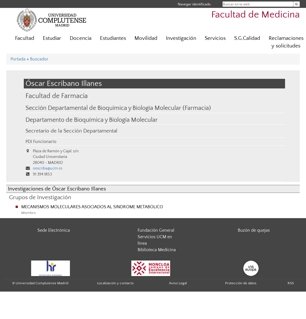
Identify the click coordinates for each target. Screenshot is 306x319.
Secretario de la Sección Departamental (71, 131)
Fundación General (156, 230)
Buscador (39, 59)
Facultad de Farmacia (56, 96)
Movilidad (145, 38)
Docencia (80, 38)
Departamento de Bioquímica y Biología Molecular (91, 120)
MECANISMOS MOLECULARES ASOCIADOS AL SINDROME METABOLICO (92, 206)
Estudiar (52, 38)
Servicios (215, 38)
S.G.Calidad (247, 38)
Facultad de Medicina (255, 15)
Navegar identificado (194, 4)
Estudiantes (113, 38)
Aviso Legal (178, 283)
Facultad (24, 38)
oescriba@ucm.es (47, 168)
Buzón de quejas (254, 230)
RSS (291, 283)
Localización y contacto (115, 283)
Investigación (181, 38)
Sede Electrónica (53, 230)
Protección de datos (240, 283)
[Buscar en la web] (296, 4)
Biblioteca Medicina (157, 249)
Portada (17, 59)
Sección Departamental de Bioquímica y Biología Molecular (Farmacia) (118, 108)
